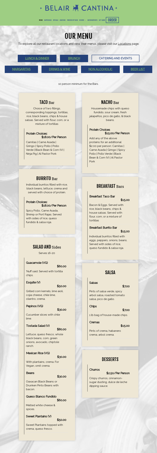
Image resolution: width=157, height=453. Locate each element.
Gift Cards (102, 20)
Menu (41, 20)
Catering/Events (92, 20)
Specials (55, 20)
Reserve (82, 20)
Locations (63, 20)
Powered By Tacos (72, 20)
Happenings (48, 20)
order (112, 20)
